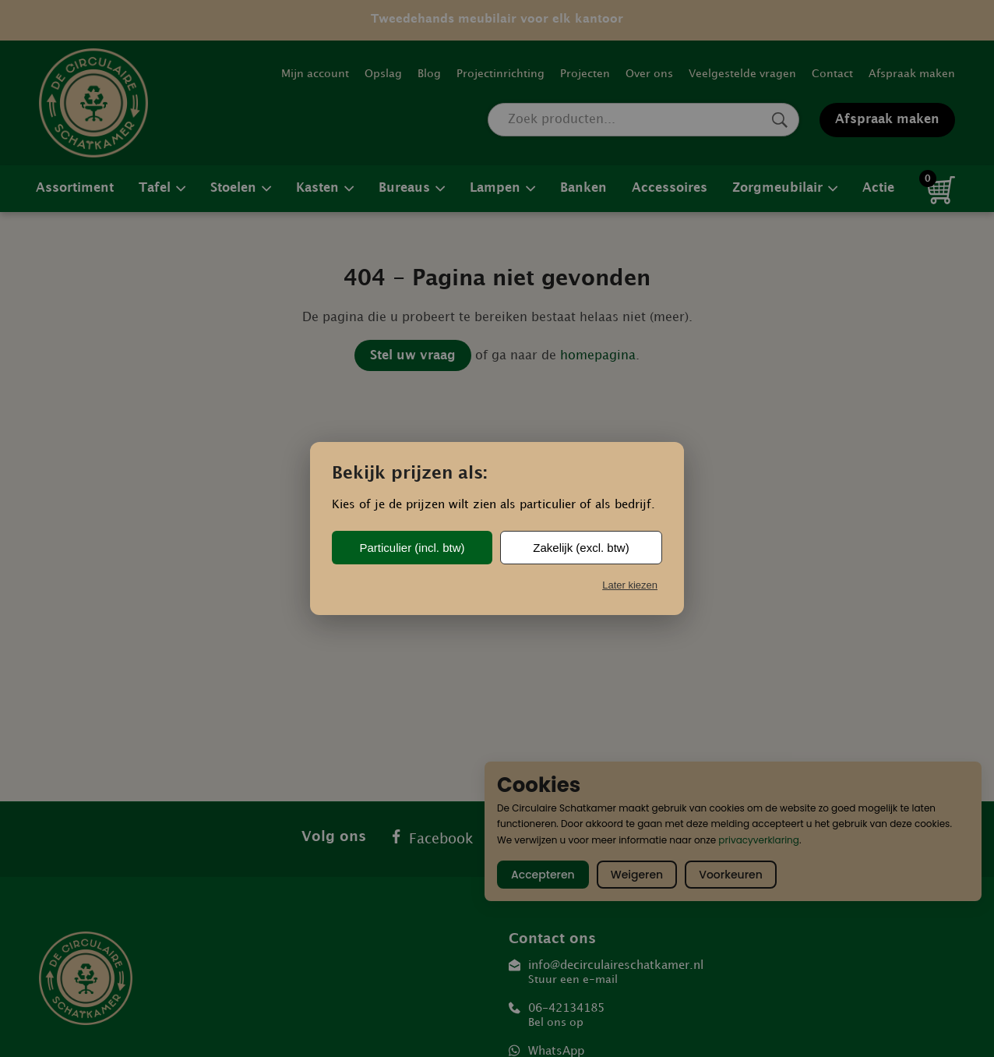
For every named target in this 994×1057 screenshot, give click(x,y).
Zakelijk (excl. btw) (581, 547)
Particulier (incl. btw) (411, 547)
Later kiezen (629, 585)
